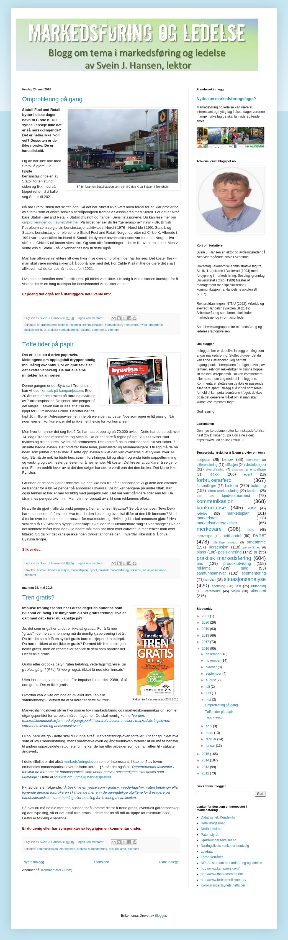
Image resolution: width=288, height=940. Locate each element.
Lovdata (207, 851)
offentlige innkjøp (225, 542)
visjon (235, 591)
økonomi (113, 329)
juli (208, 687)
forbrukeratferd (47, 324)
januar (211, 746)
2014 (206, 760)
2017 (206, 642)
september (214, 673)
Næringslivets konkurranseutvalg (225, 846)
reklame (85, 329)
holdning (75, 324)
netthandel (232, 535)
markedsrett (67, 848)
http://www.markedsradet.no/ (222, 874)
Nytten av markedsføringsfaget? (226, 98)
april (209, 726)
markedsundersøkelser (217, 523)
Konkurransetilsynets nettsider (223, 885)
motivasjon (204, 536)
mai (209, 700)
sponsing (218, 586)
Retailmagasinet (213, 823)
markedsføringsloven (80, 761)
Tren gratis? (38, 597)
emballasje (258, 469)
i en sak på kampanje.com (61, 390)
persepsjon (218, 547)
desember (214, 654)
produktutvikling (237, 563)
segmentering (254, 573)
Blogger (160, 916)
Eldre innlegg (169, 862)
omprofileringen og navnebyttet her (50, 222)
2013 (206, 767)
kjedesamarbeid (236, 495)
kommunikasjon (93, 324)
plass (201, 552)
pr (45, 329)
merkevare (131, 324)
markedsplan (113, 324)
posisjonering (33, 329)
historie (63, 324)
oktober (212, 667)
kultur (252, 508)
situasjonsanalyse (154, 570)
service (210, 580)
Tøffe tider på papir (47, 344)
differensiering (207, 465)
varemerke (99, 329)
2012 (206, 773)
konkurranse (211, 507)
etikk (214, 474)
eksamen (237, 469)
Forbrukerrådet (212, 857)
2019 (206, 629)
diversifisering (215, 469)
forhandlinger (206, 486)
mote (250, 530)
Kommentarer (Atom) (56, 870)
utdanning (258, 586)
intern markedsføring (222, 491)
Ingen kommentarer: (91, 318)
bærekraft (252, 459)
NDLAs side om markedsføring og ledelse (231, 863)
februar (211, 739)
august (211, 680)
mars (210, 733)
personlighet (251, 547)
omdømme (155, 324)
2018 (206, 635)
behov (227, 459)
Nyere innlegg (34, 862)
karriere (253, 491)
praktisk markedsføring (63, 329)
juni (209, 693)
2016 (206, 649)
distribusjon (256, 464)
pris (111, 848)
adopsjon (203, 460)
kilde (199, 495)
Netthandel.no (211, 829)
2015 (206, 754)
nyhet (143, 324)
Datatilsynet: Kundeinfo (218, 817)
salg (244, 568)
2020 (206, 622)
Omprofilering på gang (52, 99)
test (238, 586)
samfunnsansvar (211, 573)
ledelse (202, 513)
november (214, 660)
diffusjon (231, 465)
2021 (206, 616)
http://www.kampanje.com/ (220, 868)
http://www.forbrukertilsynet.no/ (223, 880)
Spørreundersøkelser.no (218, 840)
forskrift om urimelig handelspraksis (83, 777)
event (248, 474)
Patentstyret (209, 835)
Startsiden (101, 862)
